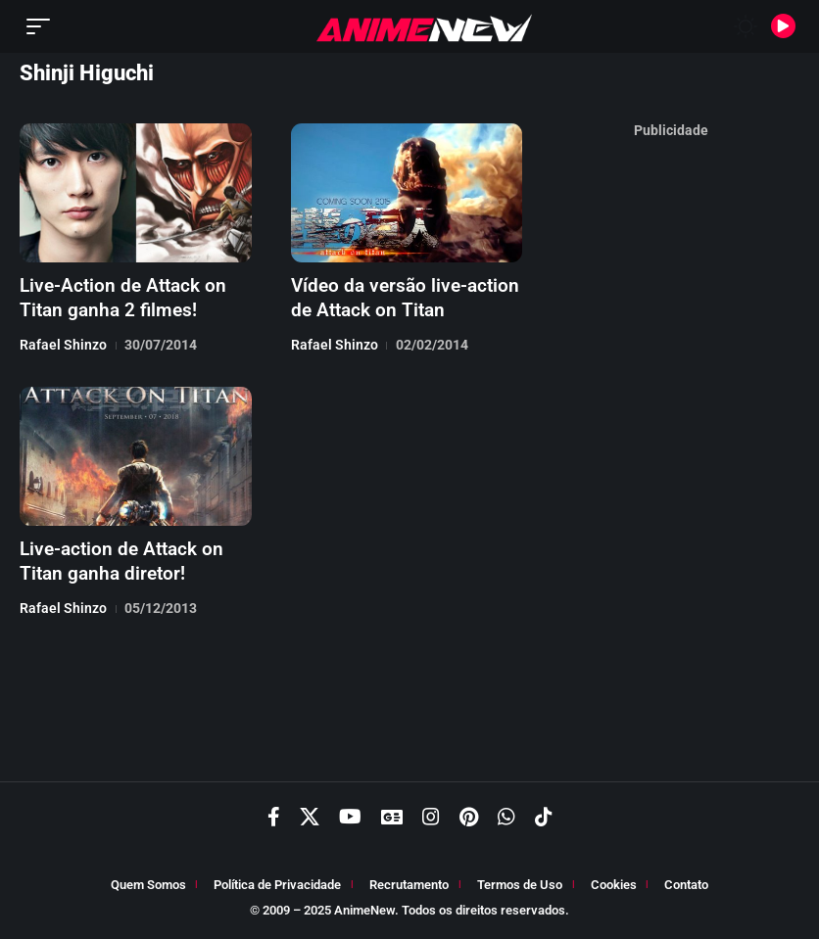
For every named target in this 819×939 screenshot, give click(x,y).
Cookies (614, 886)
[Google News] (392, 818)
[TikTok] (543, 818)
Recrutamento (409, 886)
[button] (43, 26)
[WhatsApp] (506, 818)
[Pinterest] (469, 818)
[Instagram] (431, 818)
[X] (309, 818)
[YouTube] (350, 818)
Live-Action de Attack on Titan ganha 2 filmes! (117, 296)
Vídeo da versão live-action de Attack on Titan (398, 296)
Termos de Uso (519, 886)
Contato (686, 886)
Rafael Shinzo (63, 343)
